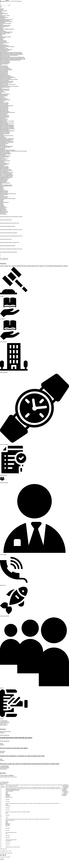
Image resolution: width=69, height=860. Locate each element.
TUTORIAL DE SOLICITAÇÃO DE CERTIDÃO (6, 81)
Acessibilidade (3, 1)
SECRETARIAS (2, 16)
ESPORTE (1, 28)
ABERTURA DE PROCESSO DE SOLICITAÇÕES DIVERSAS (9, 55)
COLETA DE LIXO (2, 100)
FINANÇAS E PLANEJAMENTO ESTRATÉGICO (7, 29)
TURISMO (1, 38)
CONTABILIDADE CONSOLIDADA (5, 160)
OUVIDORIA (2, 205)
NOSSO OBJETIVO (3, 210)
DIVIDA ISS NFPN (2, 47)
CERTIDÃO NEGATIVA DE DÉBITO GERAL (6, 76)
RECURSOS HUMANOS (3, 180)
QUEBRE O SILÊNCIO (3, 207)
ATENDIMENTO (2, 206)
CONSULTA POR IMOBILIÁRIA (4, 67)
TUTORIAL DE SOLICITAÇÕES (4, 50)
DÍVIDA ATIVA (2, 188)
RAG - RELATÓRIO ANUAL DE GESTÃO (6, 173)
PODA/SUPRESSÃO (3, 120)
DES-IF (1, 88)
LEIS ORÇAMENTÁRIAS (3, 164)
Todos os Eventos (4, 783)
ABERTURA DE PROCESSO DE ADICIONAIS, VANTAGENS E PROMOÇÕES (11, 53)
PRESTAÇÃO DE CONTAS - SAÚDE (5, 169)
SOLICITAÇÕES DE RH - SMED (5, 56)
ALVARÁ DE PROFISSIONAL (4, 106)
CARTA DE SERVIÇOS (3, 40)
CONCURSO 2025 (2, 144)
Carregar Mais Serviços (4, 722)
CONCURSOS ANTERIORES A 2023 (5, 140)
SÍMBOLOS (2, 12)
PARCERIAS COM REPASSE (4, 167)
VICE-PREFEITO (2, 18)
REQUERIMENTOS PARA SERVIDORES (6, 49)
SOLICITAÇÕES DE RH (3, 51)
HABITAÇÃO (2, 134)
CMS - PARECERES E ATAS (4, 171)
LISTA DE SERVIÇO (3, 44)
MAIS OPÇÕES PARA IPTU (4, 73)
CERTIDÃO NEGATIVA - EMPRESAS (5, 78)
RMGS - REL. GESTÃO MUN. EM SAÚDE (6, 174)
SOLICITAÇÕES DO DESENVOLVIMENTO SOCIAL (7, 112)
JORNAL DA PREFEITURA (4, 13)
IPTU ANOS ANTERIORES (4, 71)
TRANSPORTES (2, 37)
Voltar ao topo (3, 720)
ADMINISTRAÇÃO (2, 22)
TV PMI (1, 14)
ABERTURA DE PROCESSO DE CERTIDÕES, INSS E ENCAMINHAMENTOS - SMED (12, 59)
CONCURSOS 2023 (3, 137)
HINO (1, 11)
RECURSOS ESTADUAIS (3, 179)
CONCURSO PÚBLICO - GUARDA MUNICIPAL (7, 138)
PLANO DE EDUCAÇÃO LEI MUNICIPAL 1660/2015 (7, 198)
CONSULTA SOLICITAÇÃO (4, 72)
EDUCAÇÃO (2, 27)
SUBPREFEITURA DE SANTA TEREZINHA (6, 21)
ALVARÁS (1, 101)
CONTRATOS (2, 161)
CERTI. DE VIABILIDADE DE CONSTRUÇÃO (6, 127)
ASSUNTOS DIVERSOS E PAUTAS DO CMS (6, 172)
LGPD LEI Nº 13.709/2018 (4, 158)
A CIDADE (1, 9)
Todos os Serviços (4, 723)
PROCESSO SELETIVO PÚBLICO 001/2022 (6, 146)
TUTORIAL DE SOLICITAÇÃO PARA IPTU (6, 69)
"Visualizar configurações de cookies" (12, 789)
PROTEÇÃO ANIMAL (3, 114)
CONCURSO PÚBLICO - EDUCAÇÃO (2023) (6, 139)
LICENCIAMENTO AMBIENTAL (4, 129)
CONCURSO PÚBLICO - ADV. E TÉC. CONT (6, 142)
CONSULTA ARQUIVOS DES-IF (4, 89)
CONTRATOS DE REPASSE (4, 202)
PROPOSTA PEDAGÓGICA (4, 196)
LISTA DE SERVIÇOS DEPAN (4, 115)
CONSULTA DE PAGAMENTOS (4, 163)
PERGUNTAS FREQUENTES (4, 168)
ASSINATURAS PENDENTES (4, 45)
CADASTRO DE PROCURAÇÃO (5, 131)
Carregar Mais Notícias (4, 767)
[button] (9, 15)
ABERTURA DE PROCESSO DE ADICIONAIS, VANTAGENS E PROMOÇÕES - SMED (12, 58)
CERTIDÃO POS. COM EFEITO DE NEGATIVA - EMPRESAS (9, 79)
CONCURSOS (2, 136)
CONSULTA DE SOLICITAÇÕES (4, 116)
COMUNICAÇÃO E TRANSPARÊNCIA (5, 23)
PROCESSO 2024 (2, 148)
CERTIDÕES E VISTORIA (4, 74)
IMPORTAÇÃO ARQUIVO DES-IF (5, 90)
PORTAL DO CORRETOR (4, 98)
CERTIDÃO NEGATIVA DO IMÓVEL (5, 75)
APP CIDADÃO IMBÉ (3, 41)
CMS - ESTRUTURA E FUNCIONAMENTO (6, 170)
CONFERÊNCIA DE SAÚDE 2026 (5, 178)
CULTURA (1, 24)
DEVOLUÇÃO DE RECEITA (4, 70)
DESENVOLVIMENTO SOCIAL (4, 26)
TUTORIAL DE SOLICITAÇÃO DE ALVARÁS (6, 105)
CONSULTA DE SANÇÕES (4, 194)
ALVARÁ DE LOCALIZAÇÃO (4, 103)
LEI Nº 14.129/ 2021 (3, 159)
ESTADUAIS (2, 201)
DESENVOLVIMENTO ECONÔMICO (5, 25)
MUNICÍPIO (2, 8)
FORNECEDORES (3, 162)
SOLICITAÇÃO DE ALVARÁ (4, 104)
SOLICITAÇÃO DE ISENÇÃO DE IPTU (5, 68)
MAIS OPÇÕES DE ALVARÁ (4, 102)
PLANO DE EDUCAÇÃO (3, 197)
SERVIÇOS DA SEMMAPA (4, 113)
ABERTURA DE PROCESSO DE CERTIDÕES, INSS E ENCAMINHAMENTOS (11, 54)
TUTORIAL (1, 43)
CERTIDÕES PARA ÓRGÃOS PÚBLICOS (6, 82)
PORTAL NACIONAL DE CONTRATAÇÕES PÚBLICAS (8, 193)
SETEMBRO (11, 775)
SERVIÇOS (2, 39)
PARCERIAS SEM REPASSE (4, 166)
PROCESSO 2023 (2, 149)
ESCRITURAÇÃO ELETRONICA (5, 87)
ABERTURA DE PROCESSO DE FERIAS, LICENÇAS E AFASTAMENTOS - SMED (12, 57)
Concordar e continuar (65, 792)
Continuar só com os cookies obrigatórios (65, 786)
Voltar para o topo (4, 782)
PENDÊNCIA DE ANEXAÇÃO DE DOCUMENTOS (7, 46)
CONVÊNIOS (2, 199)
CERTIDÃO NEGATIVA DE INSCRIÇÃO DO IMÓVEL (7, 77)
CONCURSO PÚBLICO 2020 (4, 143)
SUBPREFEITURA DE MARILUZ (4, 20)
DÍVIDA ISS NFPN (2, 97)
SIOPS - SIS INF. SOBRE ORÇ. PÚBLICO (6, 176)
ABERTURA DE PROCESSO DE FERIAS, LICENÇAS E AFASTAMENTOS (11, 52)
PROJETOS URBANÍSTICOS (4, 42)
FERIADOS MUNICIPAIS (3, 10)
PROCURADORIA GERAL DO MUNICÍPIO (6, 19)
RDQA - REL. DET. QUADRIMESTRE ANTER (6, 175)
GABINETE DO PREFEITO (4, 17)
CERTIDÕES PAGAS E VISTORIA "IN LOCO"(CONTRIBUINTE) (9, 86)
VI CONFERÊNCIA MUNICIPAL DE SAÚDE (6, 177)
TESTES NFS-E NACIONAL (4, 48)
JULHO (1, 775)
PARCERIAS (2, 165)
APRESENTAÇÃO (2, 208)
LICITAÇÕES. (2, 195)
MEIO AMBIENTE (2, 118)
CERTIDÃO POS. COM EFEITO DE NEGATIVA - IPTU (8, 84)
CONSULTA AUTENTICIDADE (4, 80)
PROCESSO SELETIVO (3, 145)
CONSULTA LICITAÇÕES (4, 192)
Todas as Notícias (4, 768)
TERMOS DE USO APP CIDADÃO (5, 99)
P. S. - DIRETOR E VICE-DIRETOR (5, 147)
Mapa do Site (20, 1)
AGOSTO (6, 775)
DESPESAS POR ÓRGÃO (4, 190)
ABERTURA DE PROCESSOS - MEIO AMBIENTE (7, 128)
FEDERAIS (1, 200)
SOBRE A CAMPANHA (3, 209)
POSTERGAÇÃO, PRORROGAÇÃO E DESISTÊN (7, 150)
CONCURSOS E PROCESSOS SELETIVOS (6, 135)
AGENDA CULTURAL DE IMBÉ (4, 15)
